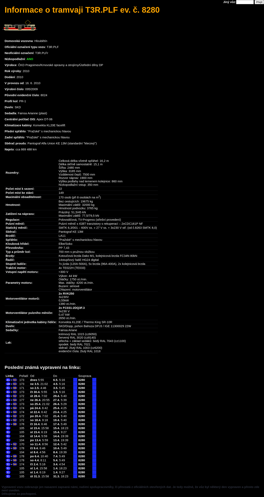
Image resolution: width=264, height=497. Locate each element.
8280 (81, 380)
